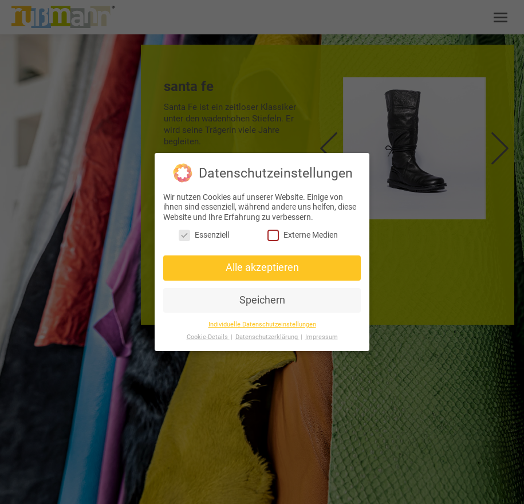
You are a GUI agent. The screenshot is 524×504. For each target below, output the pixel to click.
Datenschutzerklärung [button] (267, 337)
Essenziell (204, 235)
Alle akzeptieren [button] (262, 267)
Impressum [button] (321, 337)
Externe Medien (302, 235)
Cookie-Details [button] (208, 337)
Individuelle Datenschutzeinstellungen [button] (262, 324)
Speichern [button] (262, 300)
